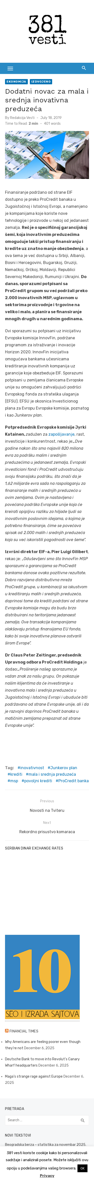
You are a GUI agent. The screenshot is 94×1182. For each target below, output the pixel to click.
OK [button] (82, 1168)
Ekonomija (16, 81)
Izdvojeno (41, 81)
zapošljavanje (61, 434)
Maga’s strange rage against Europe (34, 1076)
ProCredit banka (73, 780)
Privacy (47, 1175)
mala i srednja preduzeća (52, 774)
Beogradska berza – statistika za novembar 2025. (45, 1145)
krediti (16, 774)
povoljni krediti (38, 780)
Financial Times (24, 1031)
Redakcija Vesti (22, 118)
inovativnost (32, 767)
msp (14, 780)
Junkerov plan (63, 767)
